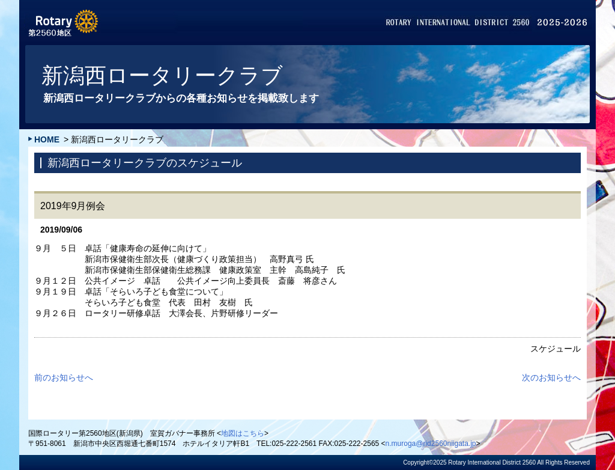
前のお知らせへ (63, 377)
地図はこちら (242, 433)
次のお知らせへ (551, 377)
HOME (46, 139)
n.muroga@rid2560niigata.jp (431, 443)
